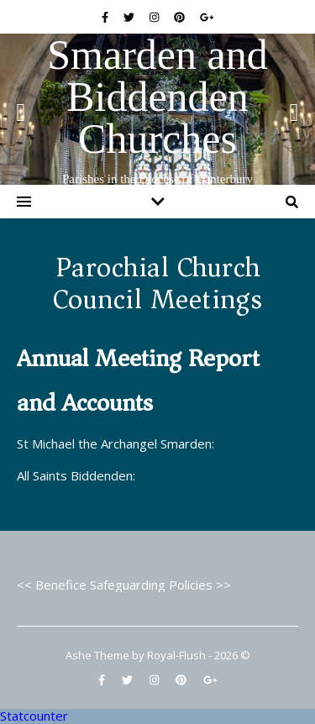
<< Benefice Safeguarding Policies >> (124, 584)
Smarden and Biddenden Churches (157, 97)
